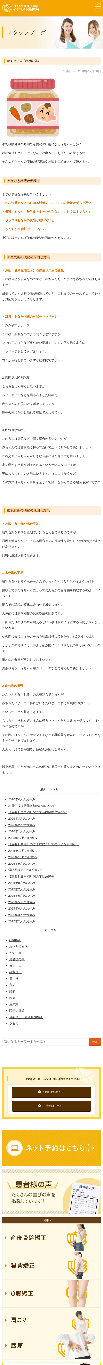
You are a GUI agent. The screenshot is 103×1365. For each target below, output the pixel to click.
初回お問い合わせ (53, 1092)
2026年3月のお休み (21, 818)
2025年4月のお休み (21, 908)
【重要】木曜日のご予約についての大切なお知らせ (43, 844)
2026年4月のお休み (21, 799)
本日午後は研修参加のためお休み (31, 805)
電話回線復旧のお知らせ (25, 870)
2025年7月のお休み (21, 889)
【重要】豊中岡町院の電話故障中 (31, 876)
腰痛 (12, 991)
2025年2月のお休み (21, 921)
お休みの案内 (18, 946)
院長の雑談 (17, 1010)
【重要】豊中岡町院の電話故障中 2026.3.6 (37, 812)
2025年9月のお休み (21, 863)
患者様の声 (17, 959)
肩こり (13, 978)
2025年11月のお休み (22, 850)
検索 (94, 1041)
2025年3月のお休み (21, 915)
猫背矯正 (15, 972)
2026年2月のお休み (21, 825)
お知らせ (15, 953)
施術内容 (15, 965)
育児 (12, 985)
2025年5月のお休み (21, 902)
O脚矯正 (15, 940)
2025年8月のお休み (21, 882)
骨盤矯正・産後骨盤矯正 (26, 1017)
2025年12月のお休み (22, 838)
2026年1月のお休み (21, 831)
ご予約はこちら (53, 1105)
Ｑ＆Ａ (13, 1023)
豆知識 (13, 1004)
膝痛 (12, 997)
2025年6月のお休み (21, 895)
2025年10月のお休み (22, 857)
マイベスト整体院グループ (20, 8)
